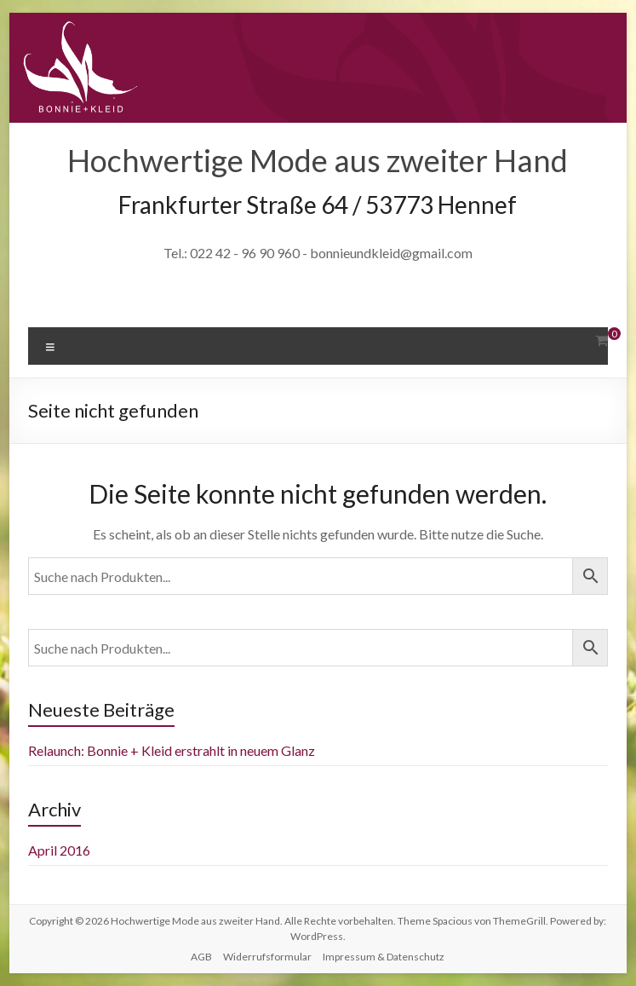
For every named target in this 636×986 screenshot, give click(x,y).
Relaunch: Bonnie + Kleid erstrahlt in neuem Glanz (171, 750)
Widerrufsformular (267, 956)
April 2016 (59, 850)
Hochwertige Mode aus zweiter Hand (317, 160)
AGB (201, 956)
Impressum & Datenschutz (383, 956)
